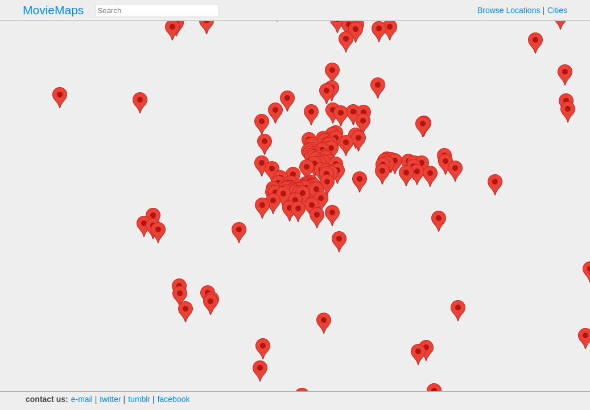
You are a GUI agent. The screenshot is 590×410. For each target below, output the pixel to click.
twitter (110, 399)
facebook (174, 399)
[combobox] (157, 10)
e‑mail (82, 399)
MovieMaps (53, 10)
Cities (557, 10)
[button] (287, 101)
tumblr (139, 399)
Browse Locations (509, 10)
